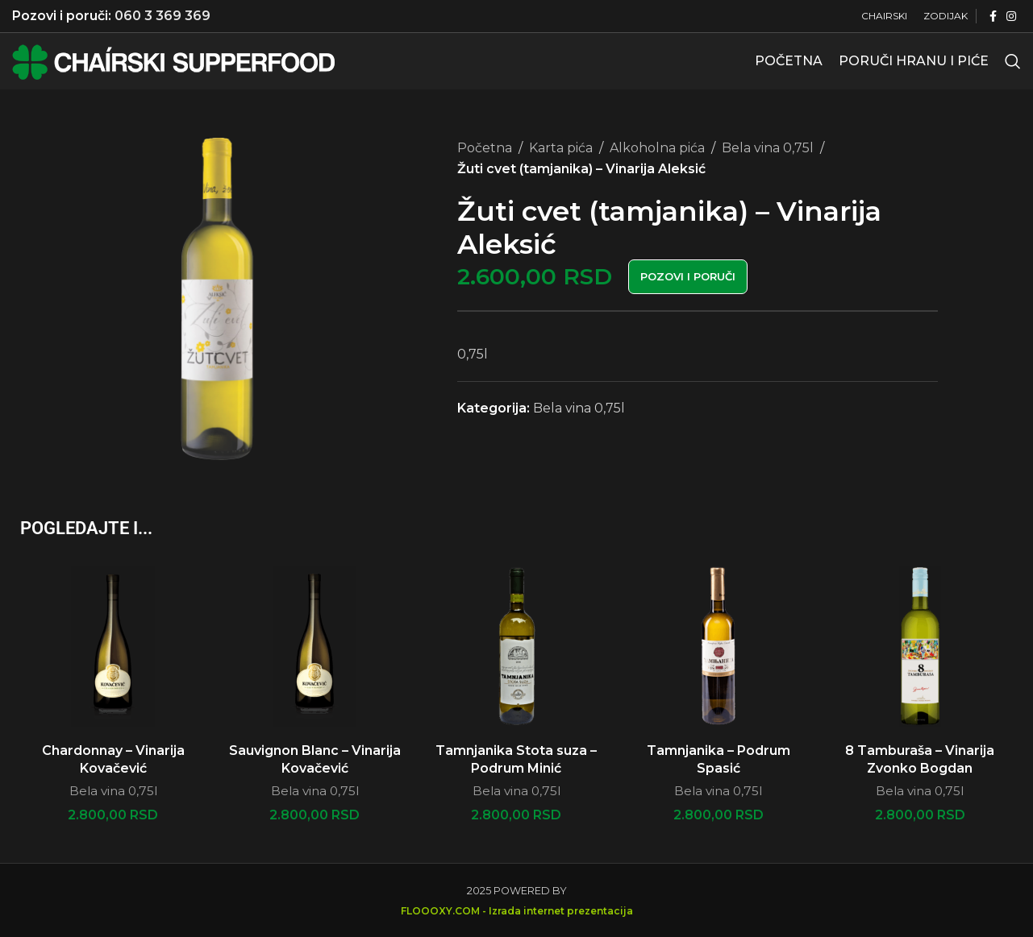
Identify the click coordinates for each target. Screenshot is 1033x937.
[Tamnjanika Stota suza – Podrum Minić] (516, 646)
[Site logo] (173, 60)
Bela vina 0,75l (768, 147)
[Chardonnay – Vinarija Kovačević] (113, 646)
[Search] (1013, 61)
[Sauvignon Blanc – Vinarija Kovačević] (314, 646)
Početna (484, 147)
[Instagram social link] (1011, 16)
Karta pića (561, 147)
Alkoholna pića (657, 147)
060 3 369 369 (162, 15)
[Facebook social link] (993, 16)
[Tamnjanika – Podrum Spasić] (718, 646)
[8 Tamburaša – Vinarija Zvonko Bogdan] (920, 646)
